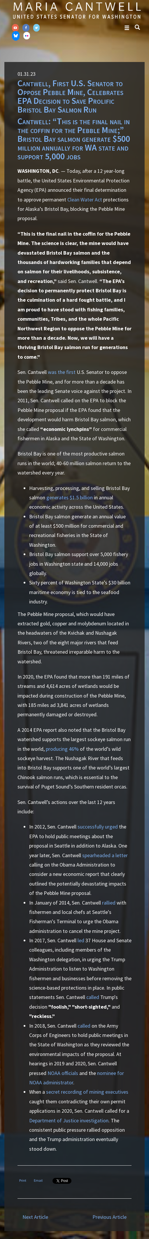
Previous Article (109, 1217)
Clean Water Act (84, 199)
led (81, 940)
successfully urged (98, 826)
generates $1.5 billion (69, 497)
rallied (108, 902)
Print (22, 1180)
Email (38, 1180)
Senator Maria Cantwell (76, 10)
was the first (62, 372)
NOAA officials (63, 1073)
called (92, 997)
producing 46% (62, 749)
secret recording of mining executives (87, 1091)
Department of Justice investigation (68, 1120)
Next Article (35, 1217)
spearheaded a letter (105, 855)
